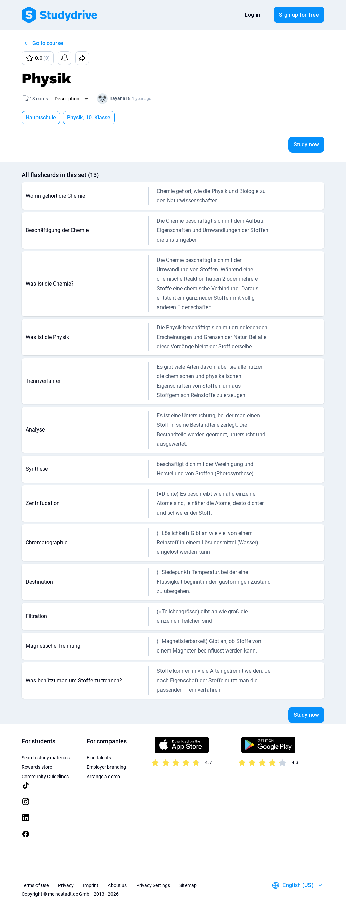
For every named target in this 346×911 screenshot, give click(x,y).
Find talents (98, 757)
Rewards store (37, 767)
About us (117, 885)
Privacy (66, 885)
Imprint (90, 885)
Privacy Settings (153, 885)
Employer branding (106, 767)
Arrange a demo (103, 776)
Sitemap (188, 885)
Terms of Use (35, 885)
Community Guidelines (45, 776)
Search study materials (46, 757)
